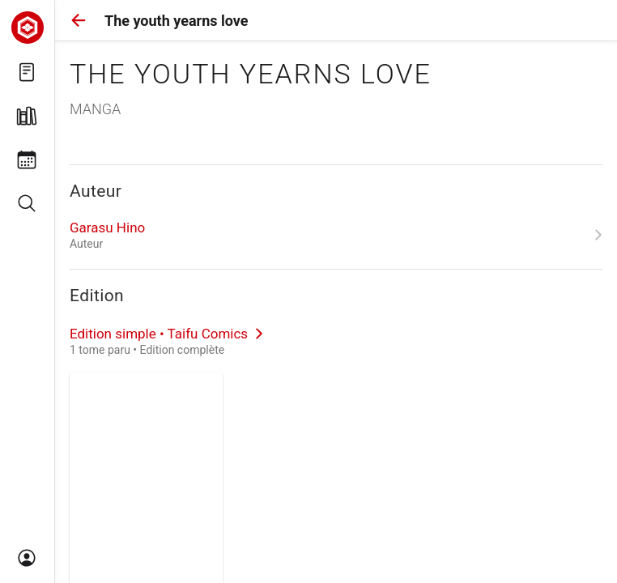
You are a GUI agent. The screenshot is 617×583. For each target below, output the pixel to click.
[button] (78, 20)
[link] (336, 235)
